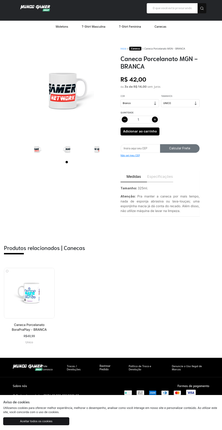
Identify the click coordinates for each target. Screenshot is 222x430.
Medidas (133, 172)
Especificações (160, 172)
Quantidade (127, 108)
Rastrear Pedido (104, 363)
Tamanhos (166, 92)
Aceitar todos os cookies (30, 421)
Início (123, 44)
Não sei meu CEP (130, 151)
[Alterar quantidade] (140, 115)
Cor (123, 92)
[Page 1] (67, 158)
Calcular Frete (179, 144)
